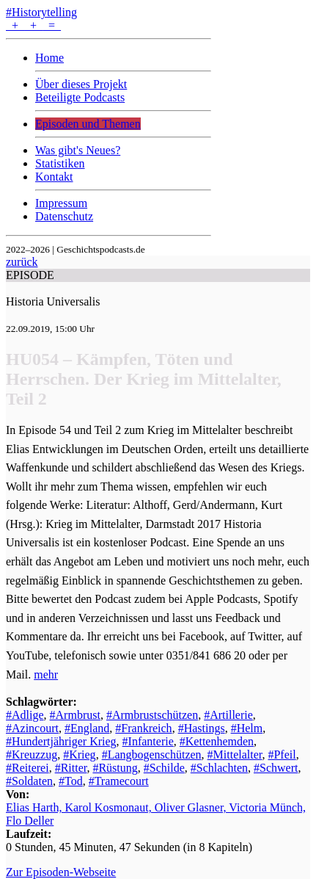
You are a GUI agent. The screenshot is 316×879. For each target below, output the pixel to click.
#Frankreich (143, 728)
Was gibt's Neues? (77, 150)
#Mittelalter (234, 754)
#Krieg (79, 754)
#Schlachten (219, 768)
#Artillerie (228, 715)
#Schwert (276, 768)
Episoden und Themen (88, 123)
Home (49, 57)
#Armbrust (75, 715)
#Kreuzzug (31, 754)
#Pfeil (281, 754)
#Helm (247, 728)
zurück (22, 262)
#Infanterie (148, 741)
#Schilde (164, 768)
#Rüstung (114, 768)
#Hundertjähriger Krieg (61, 741)
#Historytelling (41, 12)
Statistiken (60, 163)
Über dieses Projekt (81, 84)
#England (87, 728)
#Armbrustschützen (152, 715)
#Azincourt (32, 728)
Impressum (61, 203)
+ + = (33, 25)
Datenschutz (64, 216)
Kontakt (54, 176)
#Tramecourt (119, 781)
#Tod (71, 781)
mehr (46, 674)
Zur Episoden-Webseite (61, 872)
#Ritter (71, 768)
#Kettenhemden (217, 741)
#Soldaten (29, 781)
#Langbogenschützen (152, 754)
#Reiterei (27, 768)
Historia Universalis (53, 301)
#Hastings (201, 728)
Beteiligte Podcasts (80, 97)
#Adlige (25, 715)
